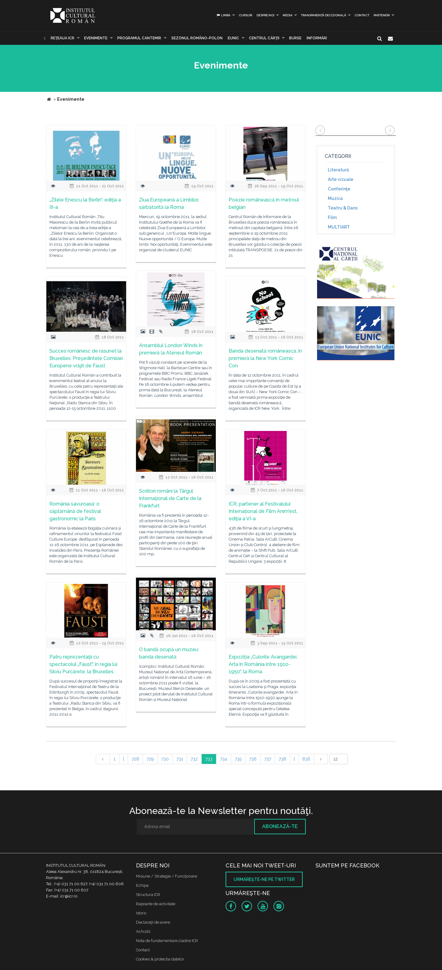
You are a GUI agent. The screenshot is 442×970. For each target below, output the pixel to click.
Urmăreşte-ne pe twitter (264, 879)
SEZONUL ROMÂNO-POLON (197, 38)
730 (165, 759)
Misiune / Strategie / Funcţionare (166, 876)
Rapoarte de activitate (155, 904)
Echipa (142, 885)
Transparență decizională (323, 15)
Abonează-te (280, 826)
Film (332, 217)
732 (194, 759)
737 (267, 759)
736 (253, 759)
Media (288, 15)
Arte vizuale (340, 179)
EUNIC (233, 38)
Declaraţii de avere (153, 922)
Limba (223, 15)
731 (179, 759)
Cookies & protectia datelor (160, 959)
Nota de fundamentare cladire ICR (167, 940)
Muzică (335, 198)
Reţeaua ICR (62, 38)
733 (208, 759)
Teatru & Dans (343, 207)
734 (223, 759)
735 (238, 759)
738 (282, 759)
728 (135, 759)
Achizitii (143, 931)
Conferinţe (339, 188)
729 (150, 759)
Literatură (338, 169)
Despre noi (265, 15)
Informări (317, 38)
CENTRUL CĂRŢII (264, 38)
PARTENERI (382, 15)
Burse (295, 38)
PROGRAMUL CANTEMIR (139, 38)
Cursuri (245, 15)
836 (306, 759)
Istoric (141, 913)
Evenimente (95, 38)
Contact (362, 15)
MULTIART (339, 227)
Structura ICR (148, 894)
